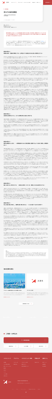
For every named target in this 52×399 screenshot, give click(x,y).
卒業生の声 (33, 2)
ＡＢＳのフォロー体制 (27, 2)
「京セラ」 (42, 41)
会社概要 (5, 362)
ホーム (13, 389)
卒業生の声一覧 (37, 362)
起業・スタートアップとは (7, 366)
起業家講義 (44, 364)
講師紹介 (5, 368)
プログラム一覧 (20, 2)
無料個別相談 (48, 2)
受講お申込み (15, 364)
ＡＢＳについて (13, 2)
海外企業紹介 (44, 366)
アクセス (17, 389)
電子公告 (39, 389)
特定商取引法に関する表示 (32, 389)
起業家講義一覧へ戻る (26, 303)
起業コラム (38, 2)
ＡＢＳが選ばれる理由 (7, 364)
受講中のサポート (24, 364)
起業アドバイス (44, 362)
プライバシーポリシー (23, 389)
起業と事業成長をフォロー (25, 366)
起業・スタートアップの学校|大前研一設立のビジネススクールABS (5, 2)
